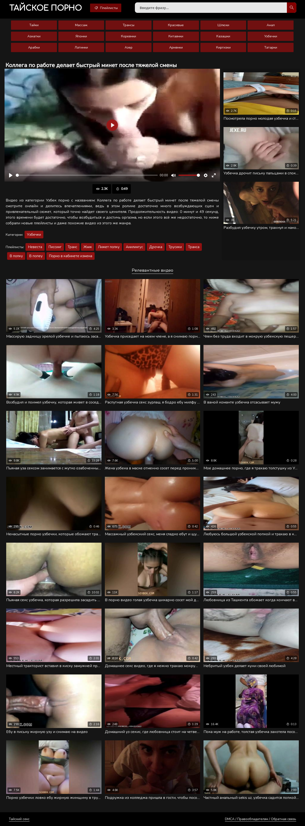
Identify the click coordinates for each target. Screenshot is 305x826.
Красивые (176, 25)
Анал (271, 25)
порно (45, 8)
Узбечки (270, 36)
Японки (81, 36)
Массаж (81, 25)
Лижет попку (109, 247)
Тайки (34, 25)
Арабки (34, 47)
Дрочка (155, 247)
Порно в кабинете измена (70, 256)
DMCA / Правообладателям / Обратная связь (260, 819)
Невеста (35, 247)
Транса (193, 247)
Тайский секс (19, 819)
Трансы (128, 25)
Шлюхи (223, 25)
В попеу (36, 256)
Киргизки (223, 47)
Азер (128, 47)
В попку (16, 256)
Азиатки (34, 36)
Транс (72, 247)
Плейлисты (106, 8)
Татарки (270, 47)
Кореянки (128, 36)
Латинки (81, 47)
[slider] (87, 175)
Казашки (223, 36)
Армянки (176, 47)
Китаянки (175, 36)
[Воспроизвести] (11, 175)
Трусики (175, 247)
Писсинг (54, 247)
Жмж (87, 247)
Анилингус (134, 247)
